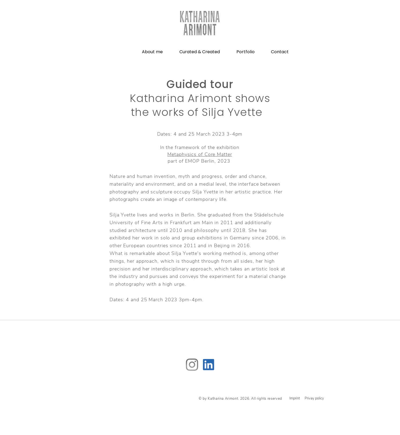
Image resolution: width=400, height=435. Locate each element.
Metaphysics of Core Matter (199, 154)
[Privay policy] (314, 398)
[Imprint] (294, 398)
